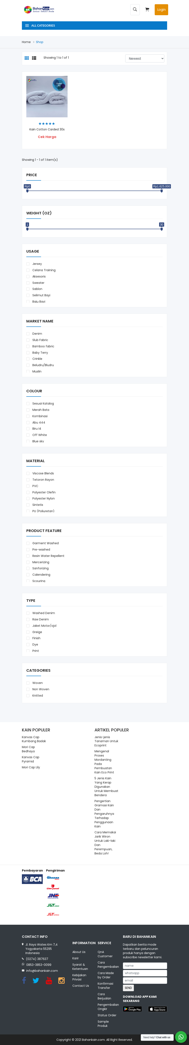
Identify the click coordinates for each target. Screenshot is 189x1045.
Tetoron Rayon (43, 480)
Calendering (41, 575)
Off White (39, 435)
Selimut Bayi (41, 295)
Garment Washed (45, 543)
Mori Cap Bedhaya (28, 749)
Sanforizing (40, 568)
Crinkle (37, 359)
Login (161, 9)
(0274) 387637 (37, 959)
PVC (35, 486)
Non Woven (40, 689)
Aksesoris (39, 276)
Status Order (107, 1015)
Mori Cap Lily (31, 767)
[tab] (27, 58)
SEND (128, 988)
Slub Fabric (40, 340)
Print (35, 651)
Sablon (37, 289)
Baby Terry (40, 353)
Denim (37, 334)
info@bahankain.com (42, 971)
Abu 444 (38, 422)
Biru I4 (36, 428)
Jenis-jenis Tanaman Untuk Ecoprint (106, 741)
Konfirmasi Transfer (105, 985)
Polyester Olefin (44, 492)
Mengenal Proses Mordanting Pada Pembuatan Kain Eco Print (104, 761)
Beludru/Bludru (43, 365)
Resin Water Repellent (48, 556)
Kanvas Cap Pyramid (30, 759)
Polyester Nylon (43, 498)
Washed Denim (43, 613)
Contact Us (80, 986)
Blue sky (38, 441)
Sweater (38, 283)
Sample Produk (103, 1023)
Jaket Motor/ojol (44, 626)
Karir (75, 958)
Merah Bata (40, 410)
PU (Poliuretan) (43, 511)
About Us (78, 952)
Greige (37, 632)
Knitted (37, 695)
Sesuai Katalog (43, 403)
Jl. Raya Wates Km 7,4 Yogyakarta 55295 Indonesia (41, 948)
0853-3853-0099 (38, 965)
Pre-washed (41, 549)
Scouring (38, 581)
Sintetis (37, 505)
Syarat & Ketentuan (80, 966)
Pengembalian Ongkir (107, 1007)
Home (26, 42)
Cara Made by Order (106, 975)
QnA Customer (105, 954)
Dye (35, 644)
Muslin (36, 371)
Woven (37, 683)
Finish (36, 638)
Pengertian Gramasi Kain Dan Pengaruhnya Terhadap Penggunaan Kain (104, 813)
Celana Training (44, 270)
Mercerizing (40, 562)
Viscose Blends (43, 473)
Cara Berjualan (104, 996)
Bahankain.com (93, 1040)
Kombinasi (40, 416)
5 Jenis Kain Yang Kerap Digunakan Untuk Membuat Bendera (106, 786)
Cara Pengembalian (107, 964)
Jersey (37, 264)
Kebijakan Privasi (79, 977)
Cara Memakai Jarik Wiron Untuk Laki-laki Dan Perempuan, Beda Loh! (105, 842)
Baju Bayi (38, 301)
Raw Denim (40, 619)
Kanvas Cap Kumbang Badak (34, 739)
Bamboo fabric (43, 346)
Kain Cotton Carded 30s (47, 129)
